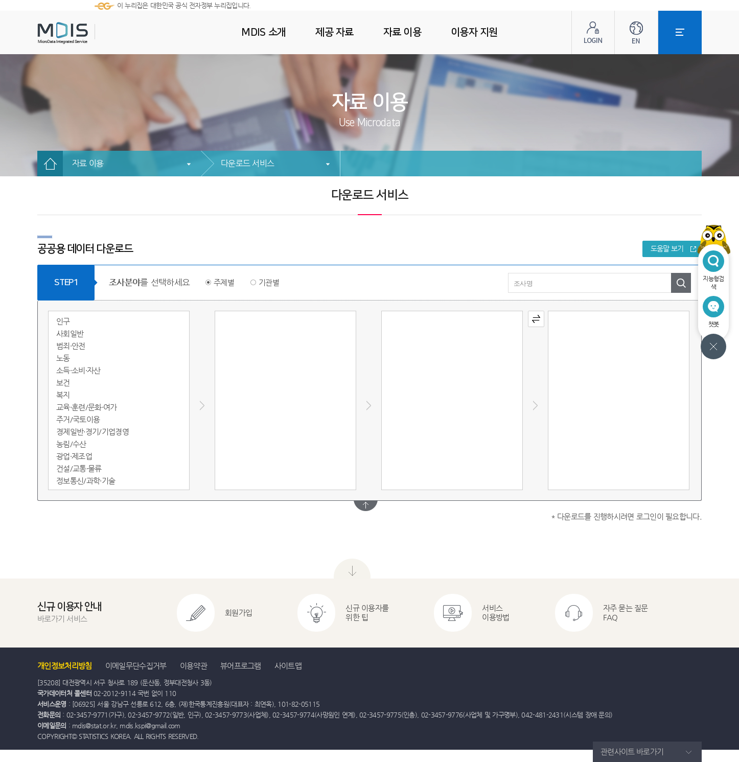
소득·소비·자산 (78, 370)
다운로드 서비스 (247, 163)
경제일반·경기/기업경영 (92, 431)
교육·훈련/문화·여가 (86, 407)
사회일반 (69, 333)
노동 (63, 358)
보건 (63, 382)
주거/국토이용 (78, 419)
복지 (63, 394)
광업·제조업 (74, 456)
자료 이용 (87, 163)
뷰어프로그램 (240, 665)
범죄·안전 (70, 345)
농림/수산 (71, 444)
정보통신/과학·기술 (85, 480)
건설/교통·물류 (79, 468)
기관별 (269, 282)
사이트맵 (288, 665)
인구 (63, 321)
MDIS (88, 33)
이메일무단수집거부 (136, 665)
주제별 (224, 282)
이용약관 (193, 665)
